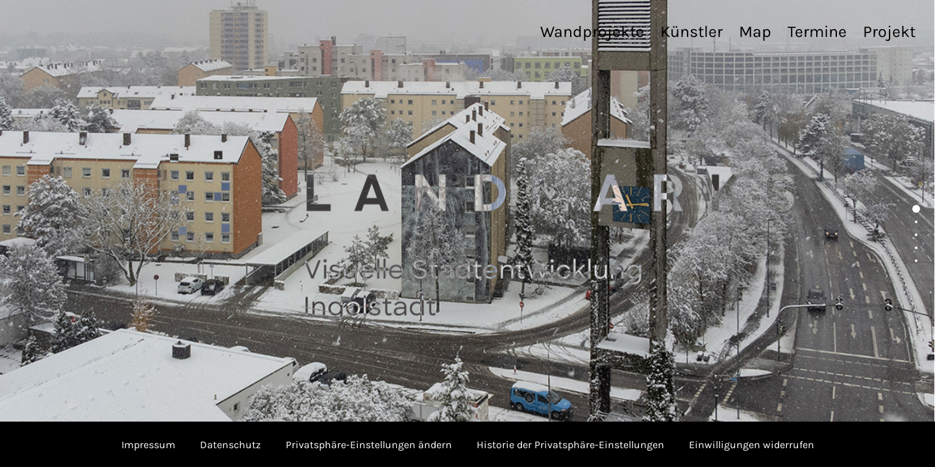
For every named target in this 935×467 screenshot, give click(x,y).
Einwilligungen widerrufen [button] (751, 444)
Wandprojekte (592, 31)
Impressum (148, 444)
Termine (817, 31)
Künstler (691, 31)
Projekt (889, 31)
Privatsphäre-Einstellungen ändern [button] (369, 444)
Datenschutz (230, 444)
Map (755, 31)
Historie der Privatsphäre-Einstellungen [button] (570, 444)
